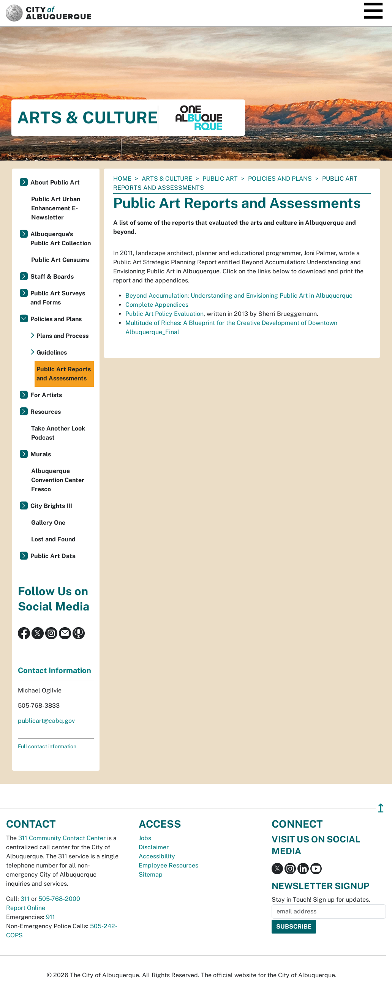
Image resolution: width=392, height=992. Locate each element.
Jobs (145, 838)
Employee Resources (168, 865)
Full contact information (47, 746)
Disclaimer (154, 847)
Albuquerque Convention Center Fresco (57, 480)
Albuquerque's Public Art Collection (60, 238)
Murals (40, 454)
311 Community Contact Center (62, 838)
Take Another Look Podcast (58, 433)
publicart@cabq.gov (46, 720)
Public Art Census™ (60, 259)
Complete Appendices (156, 304)
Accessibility (157, 856)
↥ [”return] (381, 808)
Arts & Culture (167, 178)
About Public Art (55, 182)
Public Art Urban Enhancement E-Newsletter (55, 208)
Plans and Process (62, 335)
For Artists (46, 395)
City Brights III (51, 505)
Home (122, 178)
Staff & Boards (52, 276)
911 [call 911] (50, 917)
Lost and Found (53, 539)
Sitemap (151, 874)
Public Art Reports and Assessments (63, 374)
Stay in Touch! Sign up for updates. (321, 899)
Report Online (25, 908)
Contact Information (54, 670)
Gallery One (48, 522)
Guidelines (51, 352)
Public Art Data (53, 556)
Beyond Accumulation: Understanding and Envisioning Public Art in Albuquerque (238, 295)
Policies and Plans (280, 178)
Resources (45, 411)
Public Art (220, 178)
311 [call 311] (25, 898)
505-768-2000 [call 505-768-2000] (59, 898)
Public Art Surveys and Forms (57, 298)
